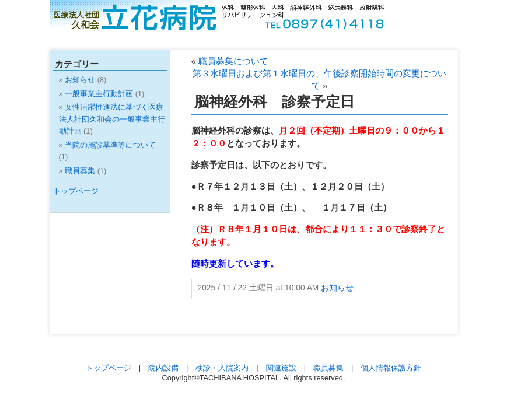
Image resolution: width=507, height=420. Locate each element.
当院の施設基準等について (110, 145)
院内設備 (163, 367)
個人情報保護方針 (391, 367)
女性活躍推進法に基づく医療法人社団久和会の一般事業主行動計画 (112, 119)
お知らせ (337, 287)
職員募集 (80, 170)
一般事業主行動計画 (99, 93)
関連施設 (281, 367)
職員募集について (233, 61)
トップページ (76, 191)
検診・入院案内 (222, 367)
